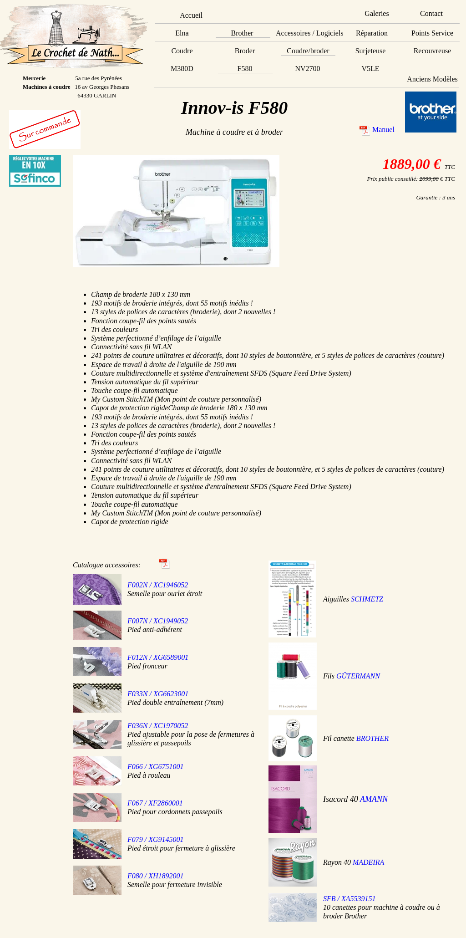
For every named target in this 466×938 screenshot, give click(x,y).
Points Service (432, 33)
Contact (431, 13)
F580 (245, 68)
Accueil (191, 15)
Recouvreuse (432, 51)
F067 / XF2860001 (155, 803)
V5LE (370, 68)
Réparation (372, 33)
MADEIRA (368, 862)
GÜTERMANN (358, 676)
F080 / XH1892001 (155, 876)
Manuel (383, 129)
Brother (242, 33)
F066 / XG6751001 (155, 766)
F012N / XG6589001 (157, 657)
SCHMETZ (367, 599)
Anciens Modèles (432, 79)
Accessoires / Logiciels (309, 33)
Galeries (377, 13)
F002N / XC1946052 (157, 585)
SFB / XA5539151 (349, 898)
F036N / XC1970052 (157, 725)
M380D (182, 68)
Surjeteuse (370, 51)
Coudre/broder (308, 51)
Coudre (181, 51)
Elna (181, 33)
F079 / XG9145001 (155, 839)
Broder (245, 51)
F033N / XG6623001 (157, 694)
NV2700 (307, 68)
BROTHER (372, 738)
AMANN (374, 799)
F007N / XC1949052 (157, 621)
